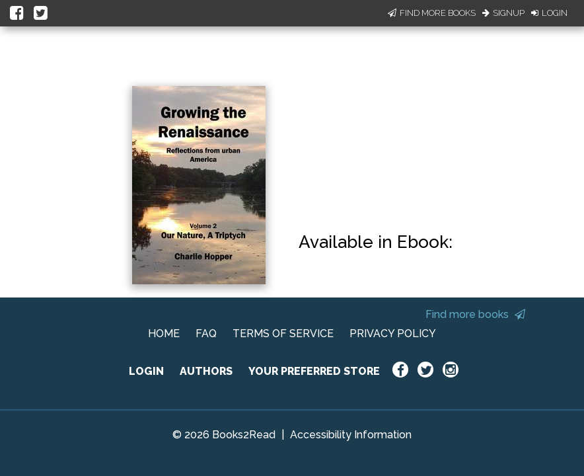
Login (549, 13)
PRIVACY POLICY (392, 333)
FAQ (206, 333)
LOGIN (146, 371)
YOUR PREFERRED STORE (314, 371)
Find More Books (432, 13)
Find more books (475, 314)
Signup (503, 13)
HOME (164, 333)
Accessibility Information (351, 434)
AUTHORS (206, 371)
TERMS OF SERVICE (283, 333)
